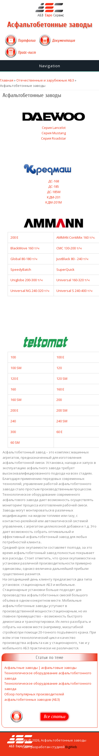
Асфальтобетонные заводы (49, 24)
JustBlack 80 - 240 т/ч (72, 258)
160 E (60, 389)
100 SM (15, 368)
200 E (14, 237)
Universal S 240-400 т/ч (74, 290)
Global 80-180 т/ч (23, 258)
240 (13, 421)
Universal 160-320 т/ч (73, 280)
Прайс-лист (27, 52)
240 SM (61, 421)
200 (59, 399)
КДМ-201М (53, 202)
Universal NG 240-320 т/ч (29, 290)
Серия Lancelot (54, 127)
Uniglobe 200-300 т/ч (26, 280)
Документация (63, 40)
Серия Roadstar (53, 138)
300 (13, 431)
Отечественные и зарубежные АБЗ (45, 80)
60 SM (15, 442)
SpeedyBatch (20, 269)
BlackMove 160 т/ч (24, 248)
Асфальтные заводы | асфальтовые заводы (40, 667)
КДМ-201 (53, 197)
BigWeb (71, 747)
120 (59, 368)
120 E (14, 378)
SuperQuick (65, 269)
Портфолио (26, 40)
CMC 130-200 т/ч (69, 248)
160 (13, 389)
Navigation (49, 65)
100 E (60, 357)
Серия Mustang (54, 133)
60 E (59, 431)
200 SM (61, 410)
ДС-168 (53, 181)
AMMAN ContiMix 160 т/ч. (75, 237)
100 (13, 357)
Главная (6, 80)
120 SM (61, 378)
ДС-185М (53, 192)
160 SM (15, 399)
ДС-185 (53, 186)
